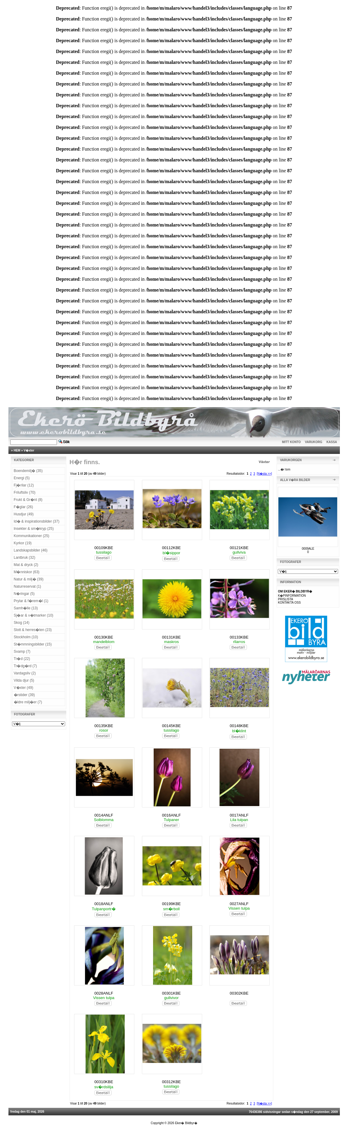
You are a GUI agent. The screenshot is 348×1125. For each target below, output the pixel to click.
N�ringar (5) (24, 594)
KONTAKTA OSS (289, 602)
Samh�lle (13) (26, 608)
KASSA (332, 442)
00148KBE (239, 725)
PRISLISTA (285, 599)
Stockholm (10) (26, 637)
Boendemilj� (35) (28, 471)
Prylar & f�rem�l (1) (31, 601)
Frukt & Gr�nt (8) (28, 500)
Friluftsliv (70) (25, 492)
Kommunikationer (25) (31, 536)
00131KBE (171, 637)
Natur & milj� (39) (29, 579)
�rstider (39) (24, 695)
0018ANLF (103, 904)
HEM (17, 450)
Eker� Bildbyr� (186, 1123)
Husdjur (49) (24, 514)
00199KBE (171, 904)
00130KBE (103, 637)
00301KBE (171, 993)
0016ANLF (171, 815)
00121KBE (239, 547)
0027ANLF (239, 904)
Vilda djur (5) (24, 680)
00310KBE (103, 1082)
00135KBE (103, 725)
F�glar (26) (23, 507)
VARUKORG (313, 442)
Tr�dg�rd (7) (25, 666)
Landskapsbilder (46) (31, 550)
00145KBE (171, 725)
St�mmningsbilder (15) (33, 644)
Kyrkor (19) (23, 543)
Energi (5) (22, 478)
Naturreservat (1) (27, 586)
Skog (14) (22, 622)
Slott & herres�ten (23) (33, 630)
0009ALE (308, 548)
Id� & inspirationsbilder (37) (36, 521)
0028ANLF (103, 993)
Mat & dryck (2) (26, 565)
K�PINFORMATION (292, 595)
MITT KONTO (291, 442)
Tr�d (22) (22, 659)
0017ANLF (239, 815)
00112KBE (171, 547)
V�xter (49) (23, 688)
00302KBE (239, 993)
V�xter (29, 450)
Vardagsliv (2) (25, 673)
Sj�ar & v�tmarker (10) (33, 615)
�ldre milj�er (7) (28, 702)
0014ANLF (103, 815)
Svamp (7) (22, 651)
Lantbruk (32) (24, 557)
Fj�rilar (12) (24, 485)
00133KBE (239, 637)
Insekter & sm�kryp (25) (34, 529)
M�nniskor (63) (26, 572)
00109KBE (103, 547)
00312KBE (171, 1082)
